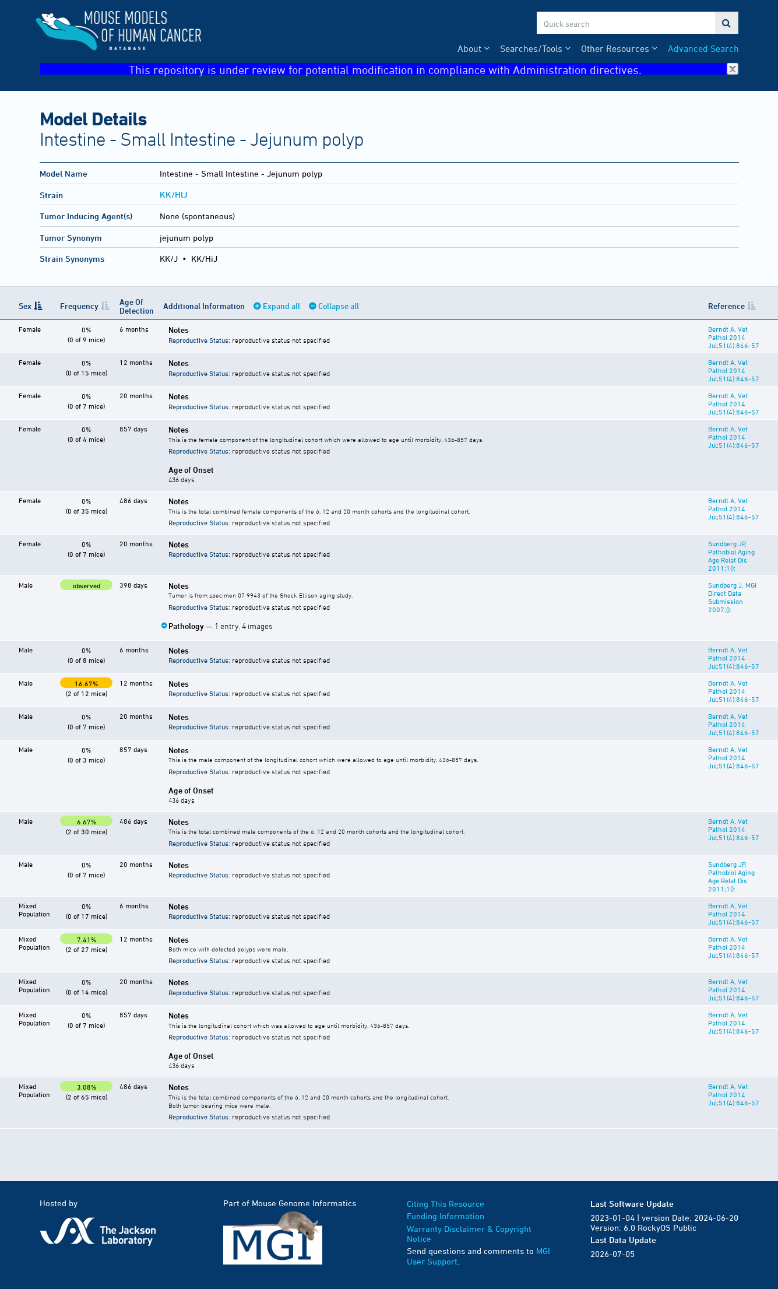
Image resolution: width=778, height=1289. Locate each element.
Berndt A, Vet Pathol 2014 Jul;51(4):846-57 (733, 337)
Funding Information (445, 1216)
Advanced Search (703, 48)
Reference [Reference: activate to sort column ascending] (726, 306)
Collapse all (338, 306)
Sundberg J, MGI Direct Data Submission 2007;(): (732, 597)
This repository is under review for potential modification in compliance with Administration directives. (433, 69)
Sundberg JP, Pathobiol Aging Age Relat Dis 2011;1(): (731, 555)
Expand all (281, 306)
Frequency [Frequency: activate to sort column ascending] (79, 306)
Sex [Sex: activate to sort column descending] (25, 306)
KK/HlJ (174, 194)
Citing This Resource (445, 1204)
